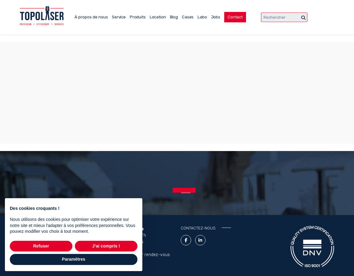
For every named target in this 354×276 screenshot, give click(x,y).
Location (158, 17)
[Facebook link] (186, 240)
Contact (235, 17)
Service (119, 17)
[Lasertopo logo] (41, 15)
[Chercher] (303, 18)
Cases (188, 17)
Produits (138, 17)
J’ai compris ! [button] (106, 246)
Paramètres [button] (73, 259)
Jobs (215, 17)
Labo (202, 17)
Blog (174, 17)
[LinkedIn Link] (200, 240)
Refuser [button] (41, 246)
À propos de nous (91, 17)
